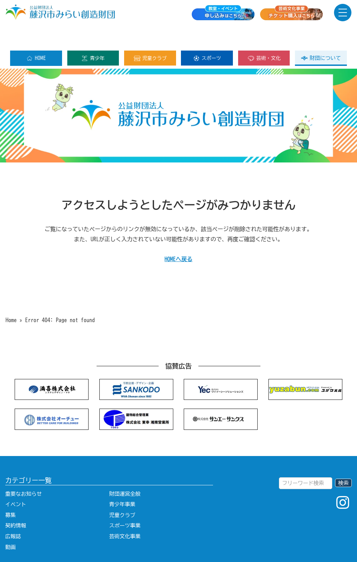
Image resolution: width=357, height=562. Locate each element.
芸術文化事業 (124, 514)
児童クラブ (149, 35)
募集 (10, 492)
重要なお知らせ (23, 471)
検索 (343, 460)
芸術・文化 (263, 35)
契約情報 (15, 503)
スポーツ (207, 35)
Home (11, 298)
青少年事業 (122, 482)
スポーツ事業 (124, 503)
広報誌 (13, 514)
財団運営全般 (124, 471)
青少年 (93, 35)
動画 (10, 524)
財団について (321, 35)
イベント (15, 482)
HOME (36, 35)
